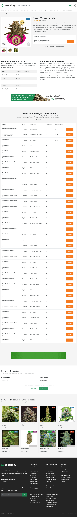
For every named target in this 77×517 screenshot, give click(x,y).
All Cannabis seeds (34, 467)
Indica (31, 10)
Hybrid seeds (33, 477)
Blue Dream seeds (50, 469)
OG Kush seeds (49, 471)
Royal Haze (61, 448)
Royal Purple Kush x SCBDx (28, 424)
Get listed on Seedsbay (66, 477)
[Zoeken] (70, 5)
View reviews (33, 388)
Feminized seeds (34, 469)
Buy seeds (70, 41)
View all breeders (65, 467)
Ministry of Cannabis (35, 502)
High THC (46, 10)
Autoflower (24, 10)
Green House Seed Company (36, 494)
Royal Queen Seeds (41, 41)
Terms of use (73, 513)
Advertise (63, 481)
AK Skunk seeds (49, 496)
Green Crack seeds (50, 467)
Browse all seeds (5, 10)
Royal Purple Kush (44, 448)
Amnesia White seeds (51, 504)
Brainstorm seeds (50, 506)
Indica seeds (33, 473)
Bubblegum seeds (50, 477)
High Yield (59, 10)
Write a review (43, 388)
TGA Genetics (33, 500)
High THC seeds (34, 479)
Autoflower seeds (34, 471)
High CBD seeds (34, 481)
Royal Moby (5, 448)
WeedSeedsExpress (34, 496)
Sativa (36, 10)
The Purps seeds (50, 500)
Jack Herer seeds (50, 473)
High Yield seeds (34, 483)
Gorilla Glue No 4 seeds (51, 502)
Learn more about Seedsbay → (9, 479)
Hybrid (40, 10)
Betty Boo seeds (49, 490)
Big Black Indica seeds (51, 488)
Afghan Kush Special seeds (52, 494)
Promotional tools (65, 479)
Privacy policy (65, 513)
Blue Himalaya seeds (51, 498)
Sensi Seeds (33, 490)
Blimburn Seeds (33, 498)
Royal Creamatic (62, 424)
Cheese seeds (49, 481)
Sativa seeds (33, 475)
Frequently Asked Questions (67, 469)
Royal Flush (5, 424)
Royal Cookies (25, 448)
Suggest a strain (64, 471)
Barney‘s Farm (33, 492)
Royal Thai (42, 424)
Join (24, 494)
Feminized (14, 10)
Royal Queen (66, 65)
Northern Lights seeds (51, 479)
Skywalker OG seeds (50, 475)
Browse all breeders (67, 10)
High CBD (52, 10)
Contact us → (4, 481)
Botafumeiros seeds (50, 492)
